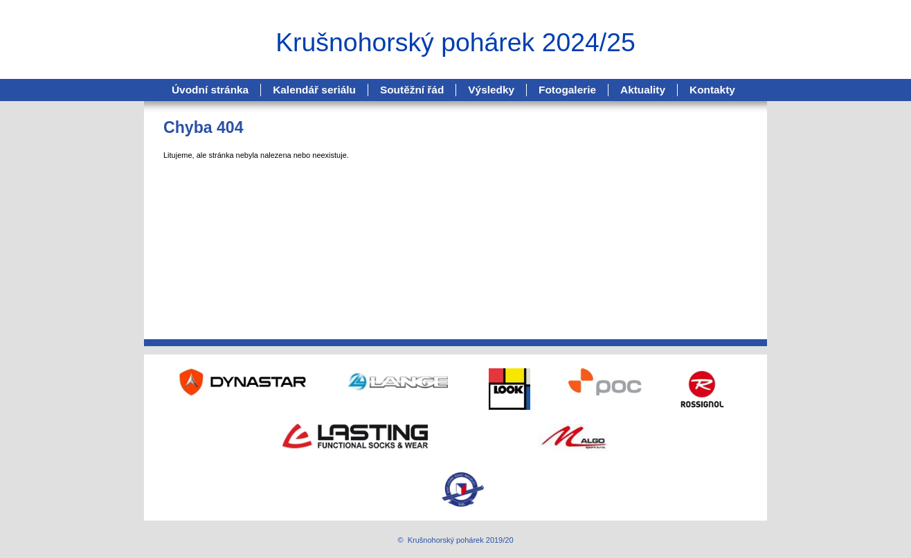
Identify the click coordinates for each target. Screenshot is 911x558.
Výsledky (491, 90)
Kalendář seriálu (314, 90)
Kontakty (712, 90)
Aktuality (642, 90)
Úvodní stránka (210, 90)
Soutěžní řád (412, 90)
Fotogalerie (567, 90)
